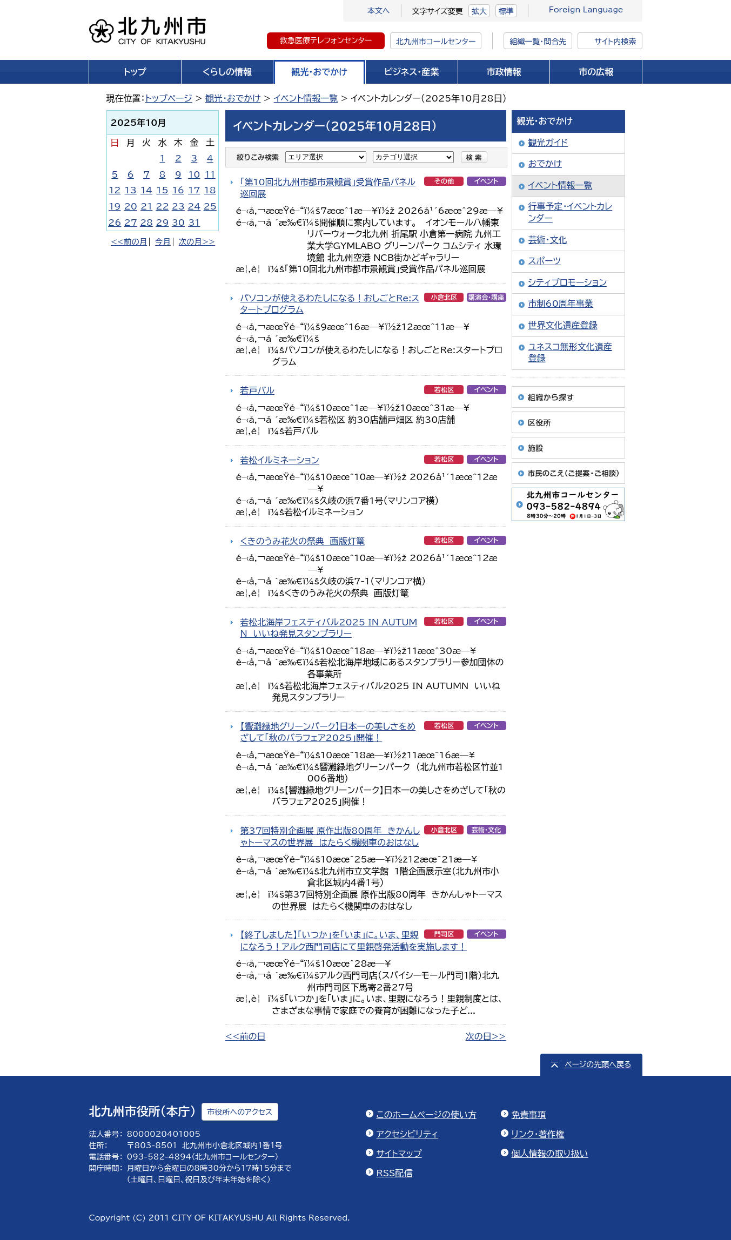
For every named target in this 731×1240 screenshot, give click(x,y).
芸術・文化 (547, 239)
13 (131, 190)
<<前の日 (245, 1036)
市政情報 (504, 72)
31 (194, 222)
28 (146, 222)
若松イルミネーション (279, 460)
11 (210, 174)
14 (146, 190)
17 (194, 190)
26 (114, 222)
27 (130, 222)
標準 (506, 11)
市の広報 (596, 72)
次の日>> (486, 1036)
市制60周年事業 (560, 303)
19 (114, 206)
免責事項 (529, 1114)
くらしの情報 (227, 72)
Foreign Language (586, 10)
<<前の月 (129, 242)
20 (130, 206)
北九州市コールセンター (435, 41)
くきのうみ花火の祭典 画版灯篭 (302, 541)
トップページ (168, 98)
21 (146, 206)
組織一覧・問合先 (537, 41)
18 (210, 190)
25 (210, 206)
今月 (163, 242)
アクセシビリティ (408, 1134)
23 (178, 206)
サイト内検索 (615, 41)
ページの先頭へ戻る (598, 1064)
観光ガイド (548, 142)
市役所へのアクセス (239, 1112)
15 (162, 190)
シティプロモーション (567, 282)
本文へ (378, 11)
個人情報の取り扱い (550, 1153)
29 (162, 222)
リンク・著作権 (538, 1134)
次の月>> (197, 242)
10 (194, 174)
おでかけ (545, 163)
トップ (135, 72)
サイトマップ (399, 1153)
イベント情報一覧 (306, 98)
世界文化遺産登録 (563, 325)
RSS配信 (395, 1173)
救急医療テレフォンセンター (326, 40)
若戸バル (257, 390)
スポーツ (544, 261)
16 (178, 190)
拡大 (479, 11)
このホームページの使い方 (427, 1114)
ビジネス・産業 (411, 72)
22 (162, 206)
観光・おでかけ (319, 72)
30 (178, 222)
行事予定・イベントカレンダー (570, 212)
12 (114, 190)
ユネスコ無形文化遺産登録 (570, 352)
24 (193, 206)
